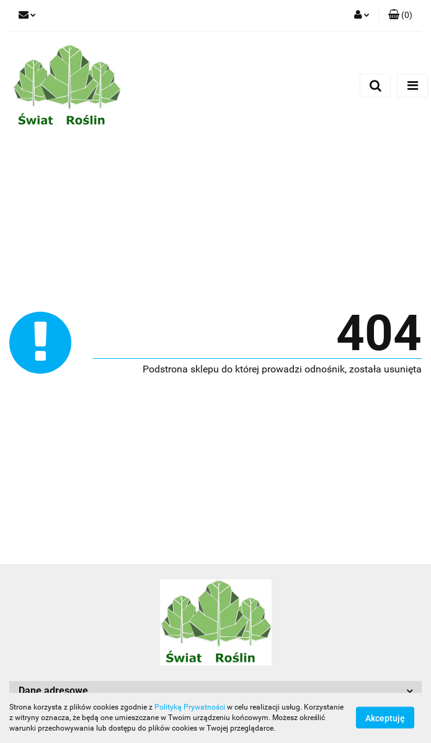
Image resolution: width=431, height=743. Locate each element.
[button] (400, 15)
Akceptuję (385, 718)
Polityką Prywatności (189, 707)
